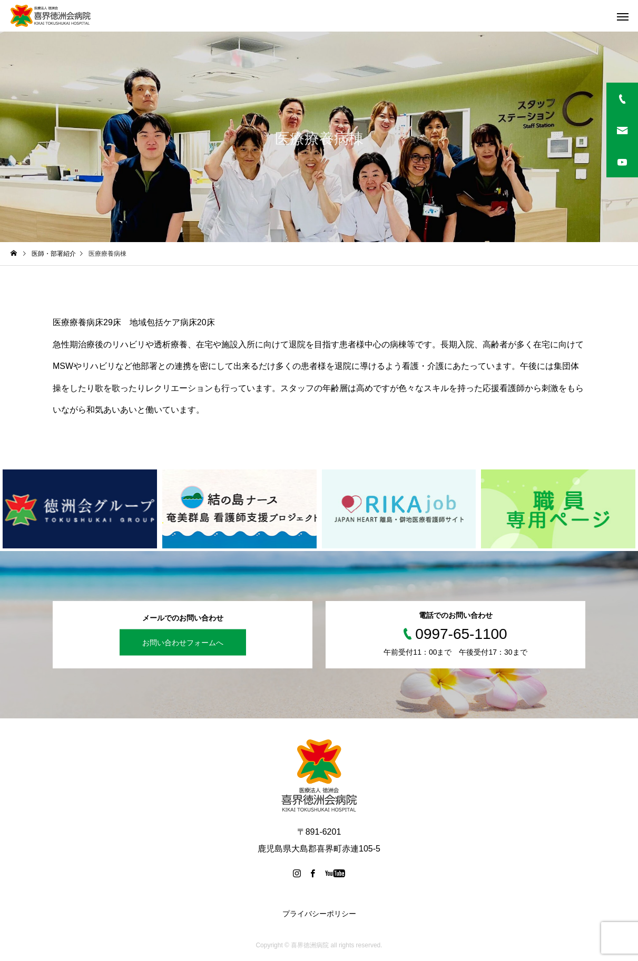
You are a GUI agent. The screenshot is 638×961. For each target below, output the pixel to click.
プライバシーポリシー (319, 913)
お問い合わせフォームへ (182, 642)
